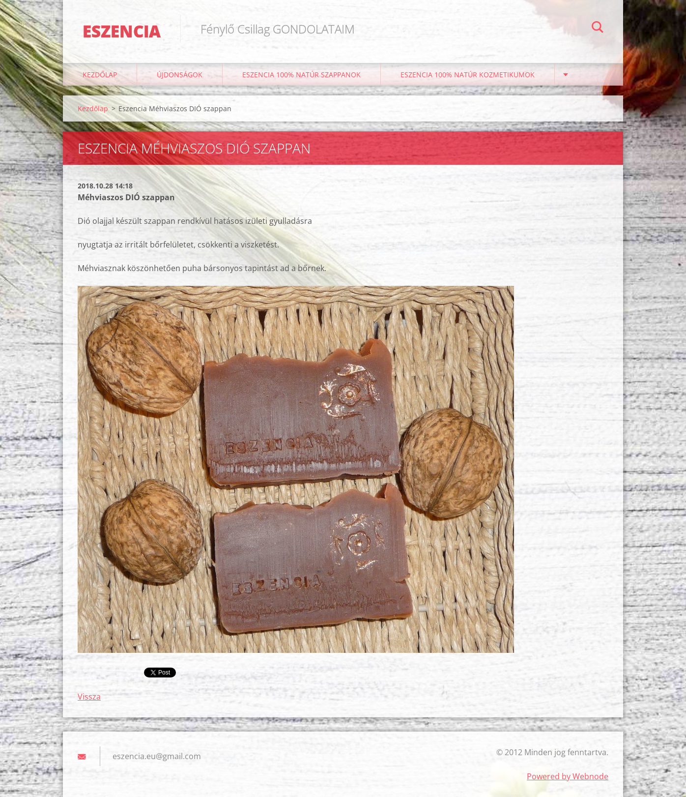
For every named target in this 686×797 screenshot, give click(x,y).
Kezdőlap (100, 74)
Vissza (89, 696)
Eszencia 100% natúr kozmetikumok (467, 74)
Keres (597, 28)
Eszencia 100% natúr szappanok (301, 74)
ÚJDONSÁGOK (179, 74)
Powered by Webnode (567, 776)
